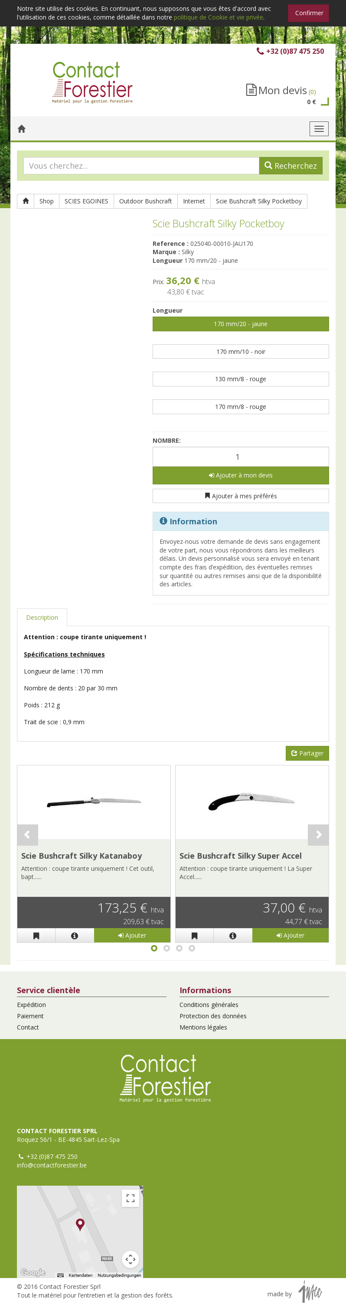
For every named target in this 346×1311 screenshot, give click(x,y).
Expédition (31, 1004)
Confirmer (309, 13)
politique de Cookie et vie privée (218, 17)
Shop (46, 201)
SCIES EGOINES (86, 201)
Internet (194, 201)
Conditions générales (209, 1004)
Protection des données (213, 1016)
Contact (28, 1027)
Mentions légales (203, 1027)
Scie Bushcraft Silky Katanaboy (81, 855)
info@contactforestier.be (52, 1165)
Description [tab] (42, 617)
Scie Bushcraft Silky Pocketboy (259, 201)
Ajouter (132, 935)
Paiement (30, 1016)
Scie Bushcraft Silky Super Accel (241, 855)
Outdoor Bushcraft (145, 201)
